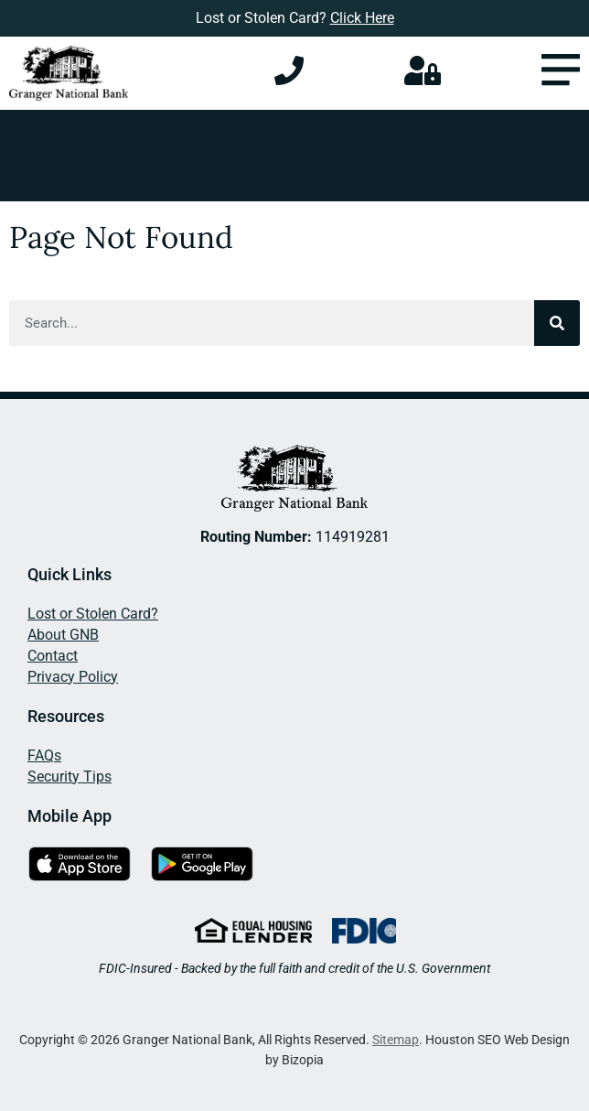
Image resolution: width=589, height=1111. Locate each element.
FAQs (44, 755)
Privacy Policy (72, 676)
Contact (52, 655)
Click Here (362, 18)
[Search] (557, 323)
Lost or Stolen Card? (92, 613)
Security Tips (69, 776)
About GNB (63, 634)
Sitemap (395, 1039)
